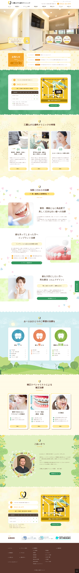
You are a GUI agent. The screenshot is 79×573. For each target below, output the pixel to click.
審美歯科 (34, 554)
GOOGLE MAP (54, 105)
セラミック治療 (36, 351)
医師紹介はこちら (55, 473)
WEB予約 (76, 286)
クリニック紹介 (26, 7)
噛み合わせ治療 (36, 559)
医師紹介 (36, 7)
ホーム (9, 7)
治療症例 (44, 7)
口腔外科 (56, 355)
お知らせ (69, 7)
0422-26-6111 (22, 84)
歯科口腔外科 (35, 561)
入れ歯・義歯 (47, 557)
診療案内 (17, 7)
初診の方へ (52, 7)
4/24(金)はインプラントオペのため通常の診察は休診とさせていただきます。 (55, 59)
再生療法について (52, 298)
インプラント (57, 351)
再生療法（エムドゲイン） (38, 563)
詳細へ (18, 168)
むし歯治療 (35, 550)
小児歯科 (13, 355)
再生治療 (56, 350)
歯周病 (34, 552)
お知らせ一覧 (16, 63)
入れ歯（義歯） (57, 353)
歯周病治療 (13, 353)
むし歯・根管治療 (15, 351)
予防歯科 (13, 350)
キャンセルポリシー (13, 561)
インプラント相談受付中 (26, 262)
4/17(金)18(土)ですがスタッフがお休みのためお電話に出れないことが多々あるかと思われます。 (59, 64)
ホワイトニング (36, 353)
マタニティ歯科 (14, 357)
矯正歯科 (35, 350)
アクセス (61, 7)
